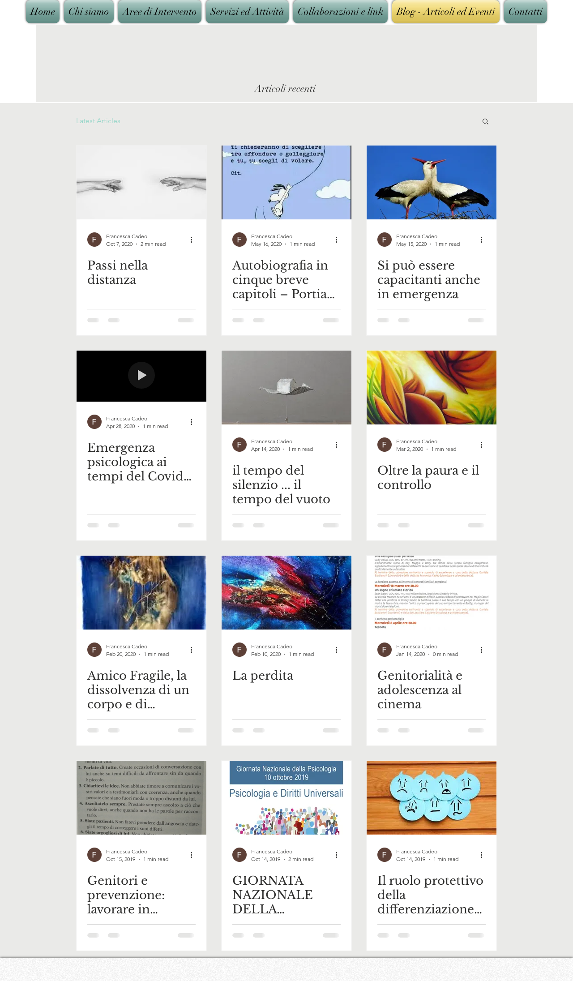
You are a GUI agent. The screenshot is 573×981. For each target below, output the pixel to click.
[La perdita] (286, 593)
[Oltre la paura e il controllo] (431, 387)
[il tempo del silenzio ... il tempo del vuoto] (286, 387)
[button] (485, 122)
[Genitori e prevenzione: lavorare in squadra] (141, 798)
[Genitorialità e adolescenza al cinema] (431, 593)
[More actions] (194, 239)
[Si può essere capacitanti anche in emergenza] (431, 182)
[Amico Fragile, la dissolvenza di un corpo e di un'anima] (141, 593)
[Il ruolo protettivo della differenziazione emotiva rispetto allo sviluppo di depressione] (431, 798)
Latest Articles (98, 120)
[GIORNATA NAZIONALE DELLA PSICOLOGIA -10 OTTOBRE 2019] (286, 798)
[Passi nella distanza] (141, 182)
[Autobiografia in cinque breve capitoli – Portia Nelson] (286, 182)
